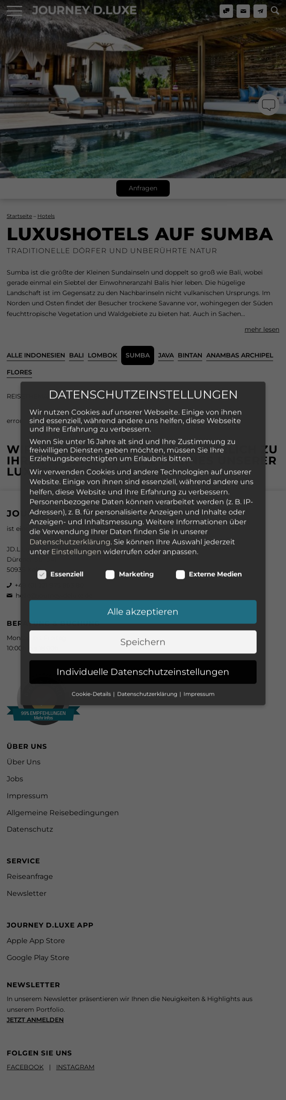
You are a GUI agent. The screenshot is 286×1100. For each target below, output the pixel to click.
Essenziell (60, 527)
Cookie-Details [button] (92, 646)
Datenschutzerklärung (69, 494)
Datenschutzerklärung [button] (148, 646)
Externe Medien (209, 527)
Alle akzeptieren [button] (143, 564)
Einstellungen (76, 504)
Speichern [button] (143, 594)
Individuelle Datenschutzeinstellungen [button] (143, 624)
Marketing (129, 527)
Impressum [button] (199, 646)
